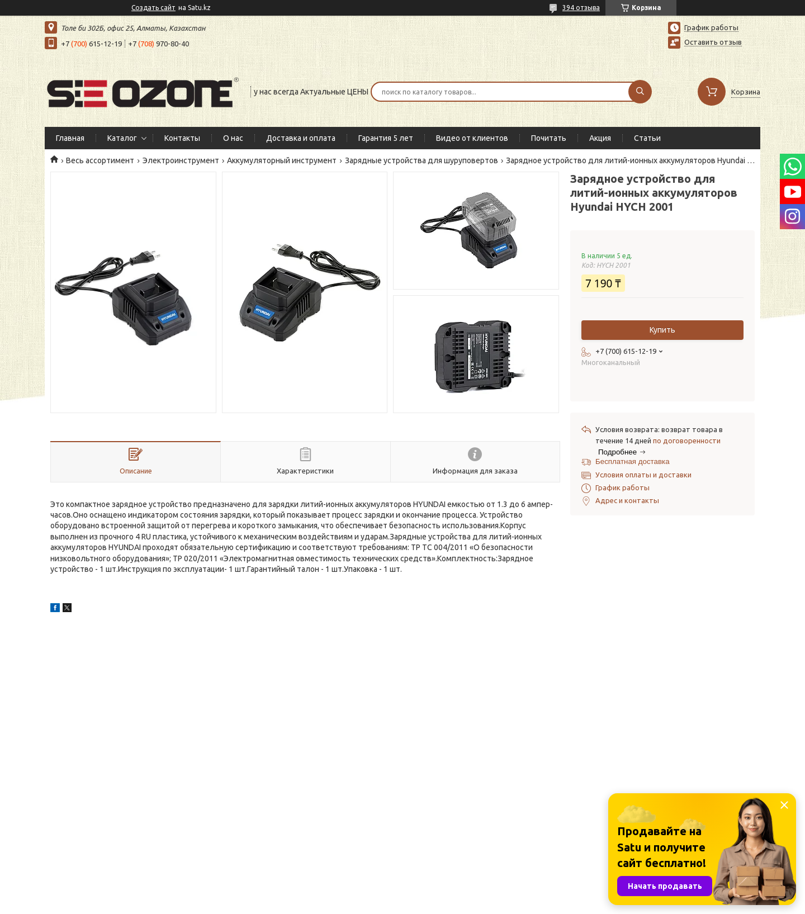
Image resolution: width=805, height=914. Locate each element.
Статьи (647, 138)
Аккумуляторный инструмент (282, 160)
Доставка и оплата (300, 138)
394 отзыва (581, 7)
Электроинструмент (181, 160)
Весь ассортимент (100, 160)
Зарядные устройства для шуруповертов (421, 160)
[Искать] (640, 91)
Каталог (122, 138)
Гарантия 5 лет (385, 138)
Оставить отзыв (713, 42)
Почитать (548, 138)
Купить (662, 329)
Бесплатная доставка (632, 461)
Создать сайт (153, 7)
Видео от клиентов (472, 138)
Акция (600, 138)
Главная (70, 138)
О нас (233, 138)
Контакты (182, 138)
